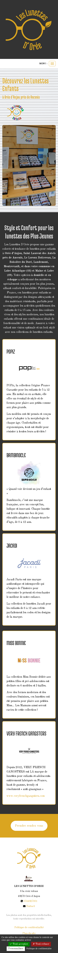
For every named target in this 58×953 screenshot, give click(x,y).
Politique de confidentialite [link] (39, 948)
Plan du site (29, 933)
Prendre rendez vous (29, 825)
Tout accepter (19, 944)
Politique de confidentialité (29, 927)
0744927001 (30, 901)
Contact (30, 906)
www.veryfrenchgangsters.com (25, 796)
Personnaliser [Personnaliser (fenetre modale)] (15, 948)
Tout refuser (41, 944)
